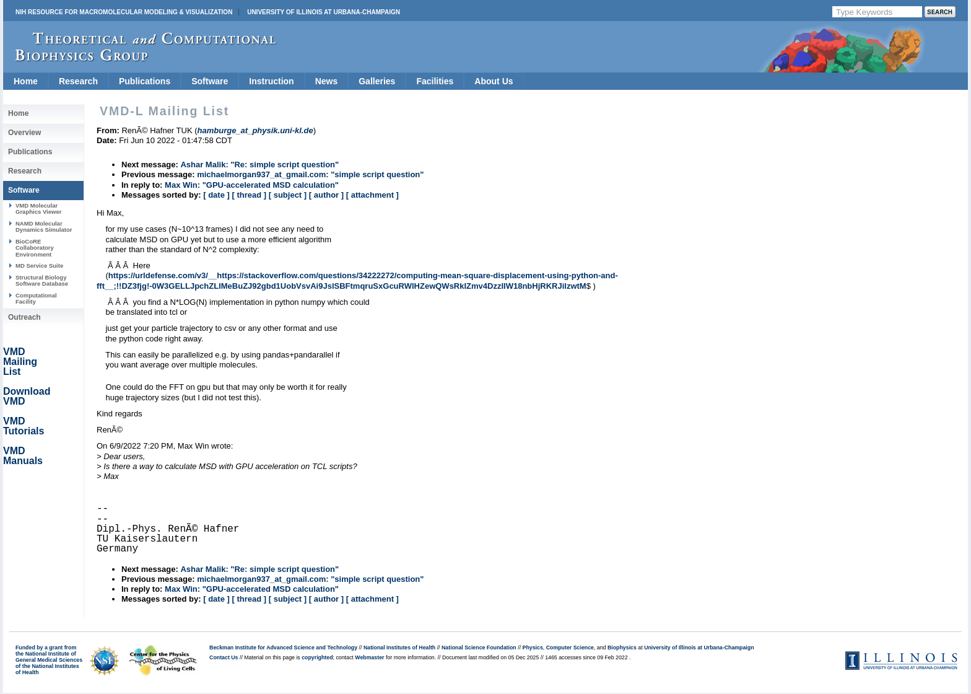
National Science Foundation (479, 647)
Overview (24, 132)
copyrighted (317, 657)
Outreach (24, 317)
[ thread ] (249, 195)
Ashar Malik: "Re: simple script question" (259, 164)
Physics (533, 647)
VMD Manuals (23, 456)
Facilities (434, 81)
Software (209, 81)
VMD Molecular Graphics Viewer (38, 208)
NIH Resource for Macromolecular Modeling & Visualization (123, 12)
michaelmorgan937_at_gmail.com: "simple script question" (310, 174)
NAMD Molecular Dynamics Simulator (43, 226)
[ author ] (326, 195)
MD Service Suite (39, 265)
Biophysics (622, 647)
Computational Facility (36, 298)
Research (78, 81)
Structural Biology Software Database (41, 280)
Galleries (377, 81)
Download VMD (26, 396)
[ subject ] (288, 195)
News (326, 81)
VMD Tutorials (23, 426)
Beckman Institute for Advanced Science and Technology (283, 647)
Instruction (271, 81)
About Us (493, 81)
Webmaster (369, 657)
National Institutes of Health (399, 647)
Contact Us (223, 657)
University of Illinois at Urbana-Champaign (323, 12)
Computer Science (570, 647)
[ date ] (216, 195)
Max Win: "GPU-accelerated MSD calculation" (252, 185)
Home (26, 81)
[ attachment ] (372, 195)
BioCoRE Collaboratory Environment (34, 248)
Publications (144, 81)
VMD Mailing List (20, 361)
